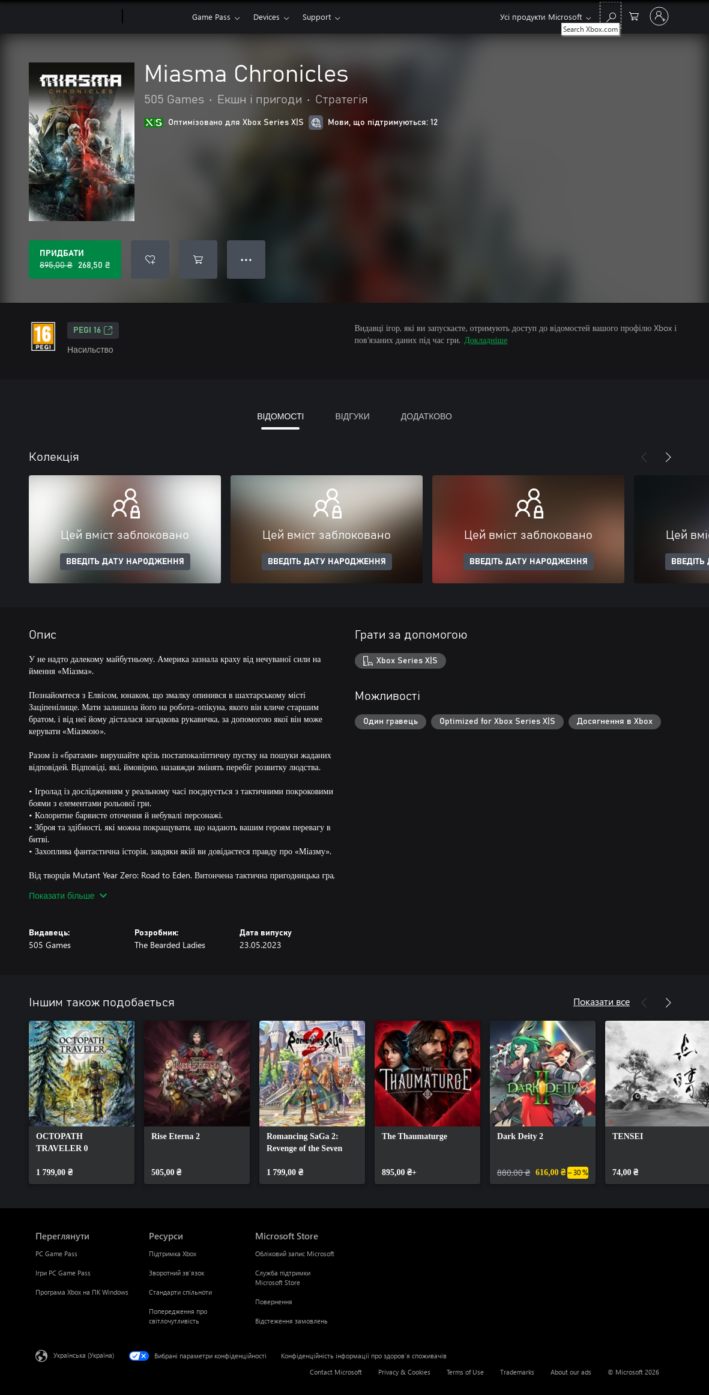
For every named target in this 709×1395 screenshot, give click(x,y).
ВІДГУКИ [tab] (352, 416)
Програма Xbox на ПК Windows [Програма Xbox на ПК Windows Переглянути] (81, 1292)
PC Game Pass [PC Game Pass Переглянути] (56, 1253)
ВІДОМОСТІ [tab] (280, 416)
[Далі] (668, 457)
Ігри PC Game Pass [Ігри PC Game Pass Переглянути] (63, 1273)
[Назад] (644, 457)
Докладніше (485, 339)
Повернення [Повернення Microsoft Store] (273, 1301)
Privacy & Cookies (404, 1372)
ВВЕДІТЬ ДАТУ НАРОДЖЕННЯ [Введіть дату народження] (125, 562)
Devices (266, 16)
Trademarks (517, 1372)
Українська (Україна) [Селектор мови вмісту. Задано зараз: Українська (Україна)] (83, 1355)
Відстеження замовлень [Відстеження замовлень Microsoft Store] (291, 1321)
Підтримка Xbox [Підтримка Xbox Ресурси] (172, 1253)
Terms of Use (465, 1372)
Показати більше (68, 895)
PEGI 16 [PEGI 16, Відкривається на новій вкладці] (93, 330)
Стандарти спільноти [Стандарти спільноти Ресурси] (180, 1292)
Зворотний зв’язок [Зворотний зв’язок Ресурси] (176, 1273)
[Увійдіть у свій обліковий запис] (659, 16)
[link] (81, 1102)
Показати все (601, 1001)
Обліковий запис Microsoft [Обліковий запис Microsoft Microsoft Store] (294, 1253)
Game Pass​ (211, 16)
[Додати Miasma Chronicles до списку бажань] (150, 259)
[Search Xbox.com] (610, 15)
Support (317, 16)
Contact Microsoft (336, 1372)
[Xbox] (155, 17)
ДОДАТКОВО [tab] (426, 416)
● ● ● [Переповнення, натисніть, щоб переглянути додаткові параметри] (246, 259)
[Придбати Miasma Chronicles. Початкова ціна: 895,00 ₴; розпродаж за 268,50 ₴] (75, 259)
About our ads (571, 1372)
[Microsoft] (76, 17)
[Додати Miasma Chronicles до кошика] (198, 259)
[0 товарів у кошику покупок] (634, 15)
